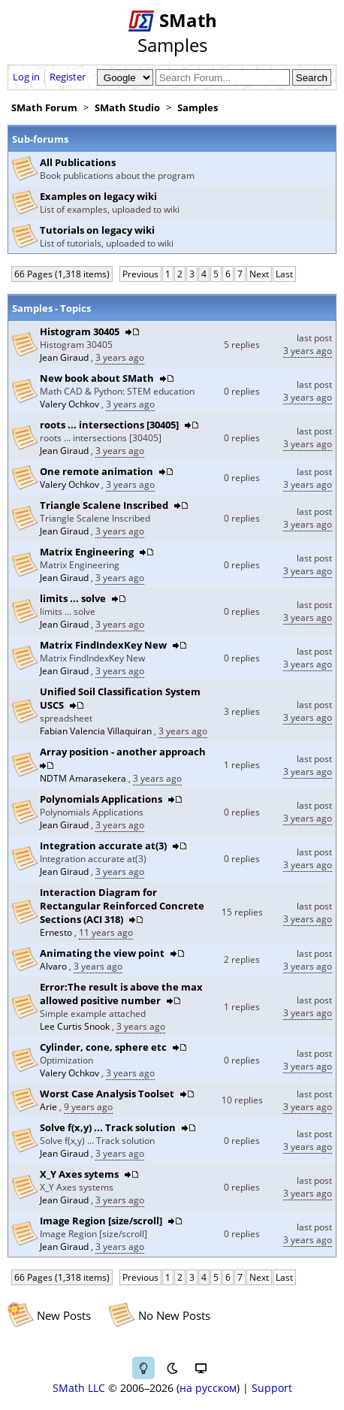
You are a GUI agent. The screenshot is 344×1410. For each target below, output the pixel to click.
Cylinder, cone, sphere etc (103, 1047)
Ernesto (57, 932)
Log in (26, 76)
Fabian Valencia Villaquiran (97, 731)
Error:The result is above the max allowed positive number (121, 993)
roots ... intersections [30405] (109, 424)
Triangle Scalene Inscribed (104, 505)
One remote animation (96, 471)
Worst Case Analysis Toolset (107, 1093)
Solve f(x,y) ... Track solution (108, 1127)
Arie (49, 1106)
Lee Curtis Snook (76, 1026)
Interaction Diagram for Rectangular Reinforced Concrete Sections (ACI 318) (122, 905)
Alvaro (54, 966)
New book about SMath (97, 378)
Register (68, 76)
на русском (208, 1388)
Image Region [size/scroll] (101, 1220)
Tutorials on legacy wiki (97, 230)
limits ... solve (73, 598)
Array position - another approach (123, 751)
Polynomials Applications (101, 799)
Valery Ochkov (70, 404)
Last (284, 274)
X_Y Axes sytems (79, 1174)
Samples (197, 107)
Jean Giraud (65, 357)
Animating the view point (102, 953)
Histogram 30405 (79, 331)
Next (259, 274)
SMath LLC (79, 1388)
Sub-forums (40, 139)
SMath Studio (127, 107)
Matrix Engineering (87, 551)
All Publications (78, 162)
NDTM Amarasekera (84, 778)
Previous (140, 274)
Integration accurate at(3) (103, 845)
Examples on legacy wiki (98, 196)
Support (272, 1388)
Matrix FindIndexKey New (103, 645)
